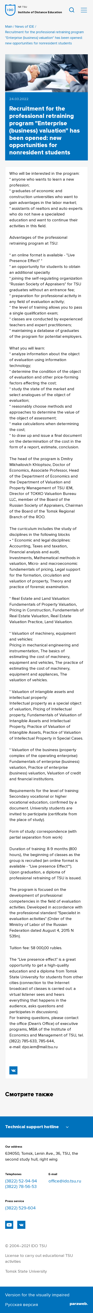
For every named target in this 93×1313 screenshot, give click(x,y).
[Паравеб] (79, 1304)
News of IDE (24, 26)
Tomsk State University (26, 1271)
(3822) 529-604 (20, 1208)
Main (8, 26)
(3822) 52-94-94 (21, 1181)
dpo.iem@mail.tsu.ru (40, 1047)
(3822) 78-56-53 (21, 1186)
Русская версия (21, 1304)
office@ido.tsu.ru (65, 1181)
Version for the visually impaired (37, 1295)
